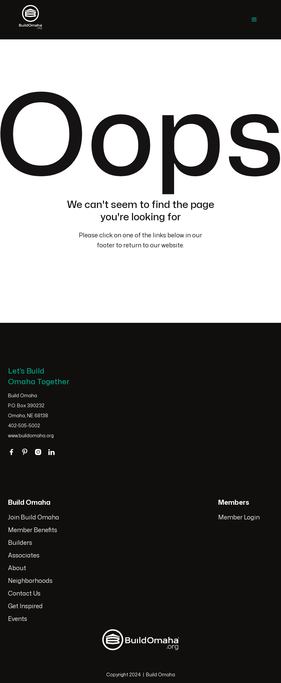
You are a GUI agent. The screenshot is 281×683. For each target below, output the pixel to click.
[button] (254, 20)
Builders (20, 542)
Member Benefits (32, 529)
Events (17, 618)
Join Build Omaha (33, 517)
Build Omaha (160, 674)
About (17, 567)
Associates (23, 555)
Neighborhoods (30, 580)
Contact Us (24, 593)
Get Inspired (25, 606)
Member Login (239, 517)
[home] (30, 19)
